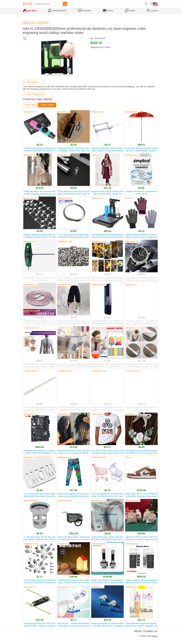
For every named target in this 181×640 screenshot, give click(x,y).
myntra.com (97, 155)
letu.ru (129, 457)
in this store (30, 104)
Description (30, 82)
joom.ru (129, 198)
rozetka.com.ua (31, 327)
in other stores (47, 104)
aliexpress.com (31, 198)
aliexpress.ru (30, 112)
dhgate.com (63, 543)
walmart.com (30, 241)
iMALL (155, 636)
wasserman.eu (133, 155)
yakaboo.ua (131, 284)
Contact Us (150, 631)
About (138, 631)
